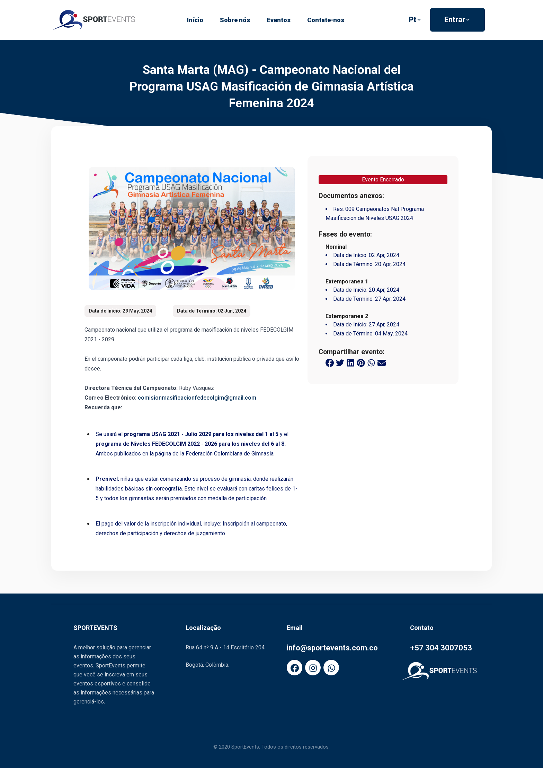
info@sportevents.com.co (332, 647)
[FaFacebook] (294, 667)
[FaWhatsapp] (331, 667)
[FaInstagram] (313, 667)
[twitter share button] (340, 362)
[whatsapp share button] (371, 362)
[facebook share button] (330, 362)
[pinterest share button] (361, 362)
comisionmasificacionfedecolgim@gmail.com (197, 397)
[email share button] (381, 362)
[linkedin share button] (350, 362)
